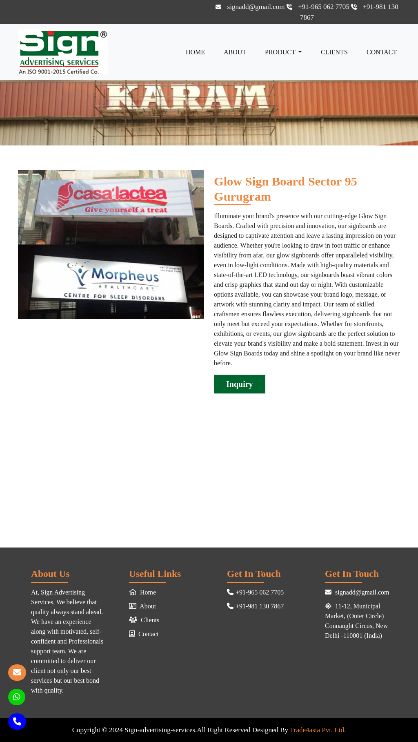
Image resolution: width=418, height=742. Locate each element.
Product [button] (281, 52)
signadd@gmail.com (251, 7)
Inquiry (239, 384)
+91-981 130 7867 (255, 606)
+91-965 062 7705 (319, 7)
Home (195, 52)
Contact (382, 52)
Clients (334, 52)
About (235, 52)
